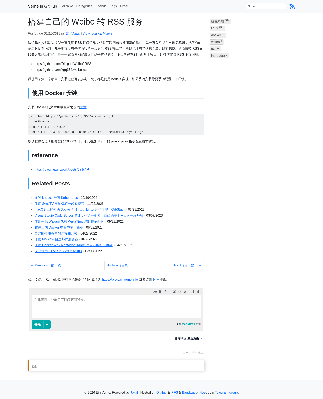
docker (218, 35)
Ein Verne (73, 33)
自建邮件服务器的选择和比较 (56, 233)
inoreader (219, 55)
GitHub (161, 392)
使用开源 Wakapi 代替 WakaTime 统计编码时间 (69, 221)
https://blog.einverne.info (120, 279)
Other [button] (124, 6)
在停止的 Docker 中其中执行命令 (59, 227)
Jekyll (134, 392)
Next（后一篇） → (188, 265)
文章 (83, 107)
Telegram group (226, 392)
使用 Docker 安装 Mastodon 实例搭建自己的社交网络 (74, 245)
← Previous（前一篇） (47, 265)
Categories (84, 6)
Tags (113, 6)
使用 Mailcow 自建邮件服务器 (56, 239)
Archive (67, 6)
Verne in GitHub (42, 6)
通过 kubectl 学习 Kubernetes (56, 198)
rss (215, 48)
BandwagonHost (194, 392)
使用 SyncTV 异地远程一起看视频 (59, 203)
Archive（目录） (119, 265)
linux (217, 28)
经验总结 (220, 21)
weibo (216, 41)
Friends (101, 6)
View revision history (98, 33)
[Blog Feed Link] (292, 6)
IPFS (174, 392)
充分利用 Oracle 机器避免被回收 (58, 251)
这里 (156, 279)
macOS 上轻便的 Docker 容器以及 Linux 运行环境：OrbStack (80, 209)
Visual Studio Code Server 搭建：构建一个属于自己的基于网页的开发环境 (89, 215)
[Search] (266, 6)
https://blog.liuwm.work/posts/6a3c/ (60, 169)
